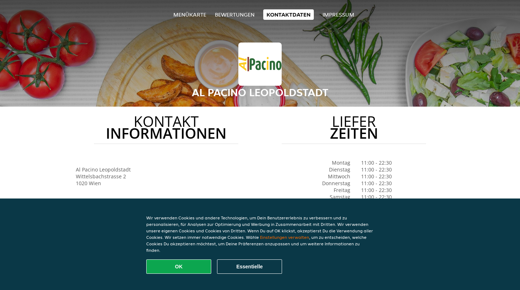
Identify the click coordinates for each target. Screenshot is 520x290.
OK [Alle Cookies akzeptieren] (179, 266)
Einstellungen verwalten (284, 237)
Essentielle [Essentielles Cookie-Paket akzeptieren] (249, 266)
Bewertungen (235, 14)
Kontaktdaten (288, 14)
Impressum (338, 14)
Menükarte (189, 14)
